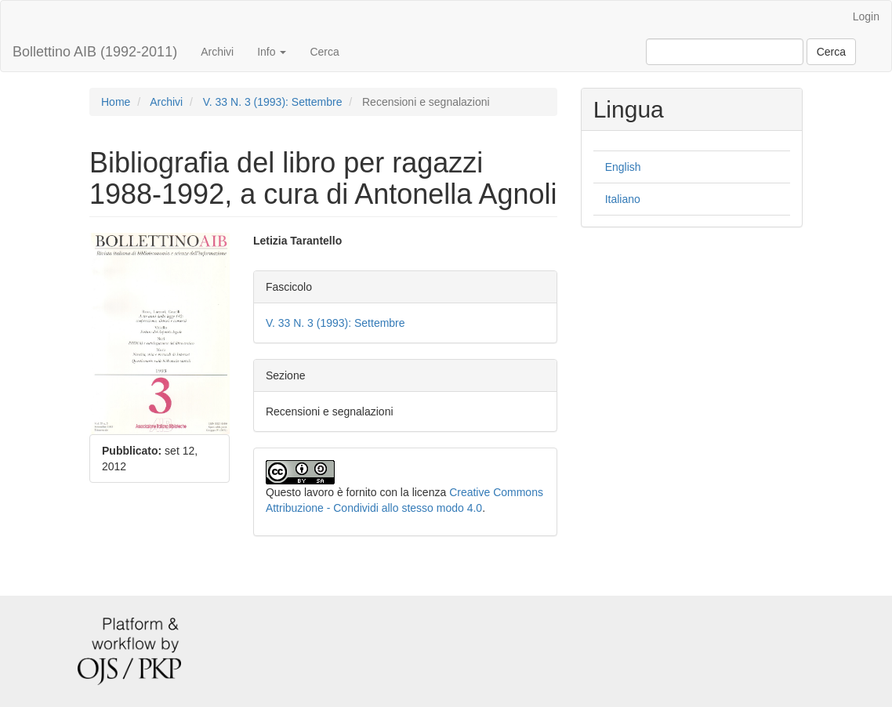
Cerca (324, 51)
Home (115, 102)
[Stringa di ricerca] (724, 51)
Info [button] (271, 51)
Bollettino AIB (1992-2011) (95, 52)
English (623, 167)
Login (866, 16)
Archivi (217, 51)
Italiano (622, 199)
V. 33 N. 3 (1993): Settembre (273, 102)
